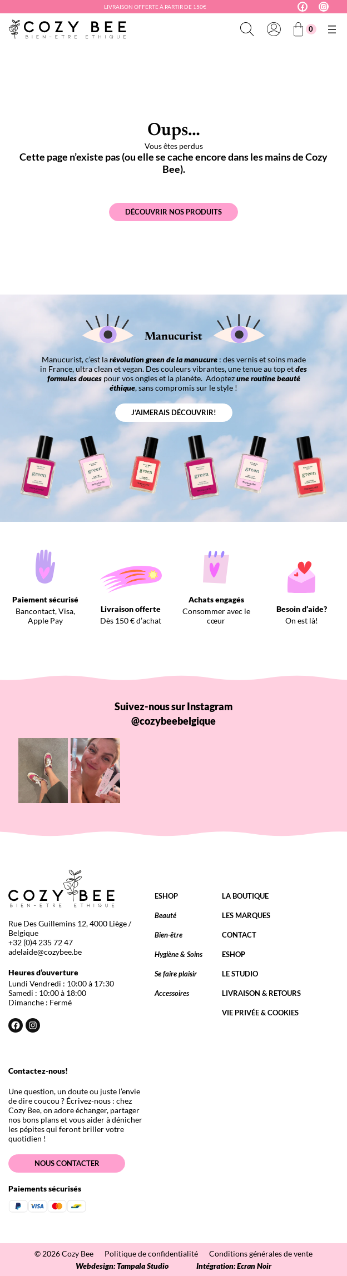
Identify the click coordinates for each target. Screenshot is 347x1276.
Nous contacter (67, 1163)
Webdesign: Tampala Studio (122, 1265)
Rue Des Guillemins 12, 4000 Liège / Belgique (69, 928)
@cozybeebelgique (173, 721)
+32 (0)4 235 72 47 (40, 942)
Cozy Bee (77, 1253)
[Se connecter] (273, 29)
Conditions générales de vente (261, 1253)
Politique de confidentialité (151, 1253)
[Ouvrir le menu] (332, 29)
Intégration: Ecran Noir (233, 1265)
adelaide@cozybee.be (45, 951)
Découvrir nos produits (173, 211)
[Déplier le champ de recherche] (246, 29)
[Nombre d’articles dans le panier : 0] (305, 29)
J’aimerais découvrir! (173, 412)
